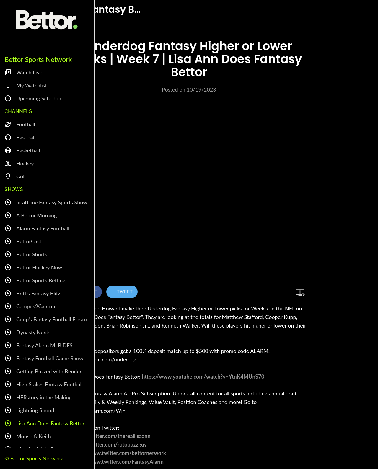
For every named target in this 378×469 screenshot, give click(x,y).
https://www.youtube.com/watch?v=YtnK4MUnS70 (203, 376)
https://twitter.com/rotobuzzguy (109, 444)
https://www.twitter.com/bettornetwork (118, 453)
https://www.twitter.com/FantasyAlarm (117, 461)
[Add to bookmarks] (300, 292)
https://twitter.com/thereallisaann (111, 436)
